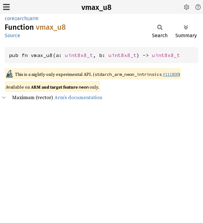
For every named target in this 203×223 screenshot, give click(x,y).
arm (34, 18)
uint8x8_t (79, 55)
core (10, 18)
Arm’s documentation (78, 97)
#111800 (170, 74)
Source (12, 35)
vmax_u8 (96, 7)
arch (22, 18)
